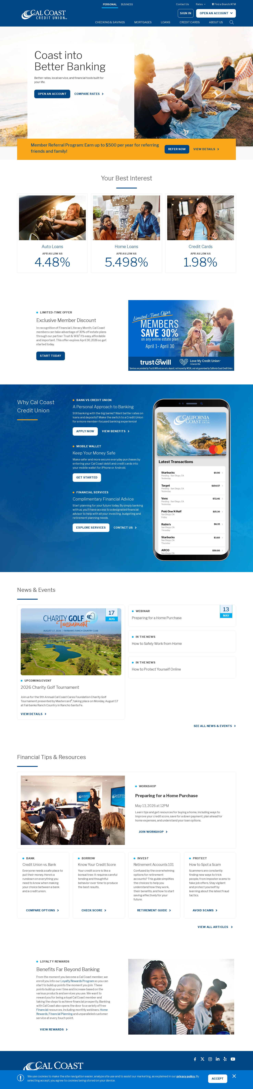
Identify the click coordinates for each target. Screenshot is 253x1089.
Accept (218, 1078)
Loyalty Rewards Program (77, 981)
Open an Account (52, 94)
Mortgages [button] (143, 22)
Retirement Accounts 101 (154, 865)
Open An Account (214, 13)
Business (127, 4)
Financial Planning (61, 1014)
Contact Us (182, 4)
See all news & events (213, 726)
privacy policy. (185, 1076)
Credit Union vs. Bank (39, 865)
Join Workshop (151, 831)
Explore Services (91, 527)
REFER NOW (177, 149)
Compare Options (40, 910)
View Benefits (114, 431)
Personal (110, 4)
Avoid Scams (203, 910)
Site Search (232, 22)
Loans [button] (165, 22)
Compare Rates (87, 94)
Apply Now (85, 431)
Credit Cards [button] (190, 22)
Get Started (87, 477)
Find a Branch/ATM (224, 4)
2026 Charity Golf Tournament (50, 687)
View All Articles (213, 927)
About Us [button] (216, 22)
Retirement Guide (152, 910)
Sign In (185, 13)
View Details (204, 149)
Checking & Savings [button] (110, 22)
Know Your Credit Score (97, 865)
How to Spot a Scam (205, 865)
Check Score (92, 910)
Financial (42, 1009)
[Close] (234, 1076)
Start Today (50, 355)
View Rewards (52, 1029)
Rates (199, 4)
